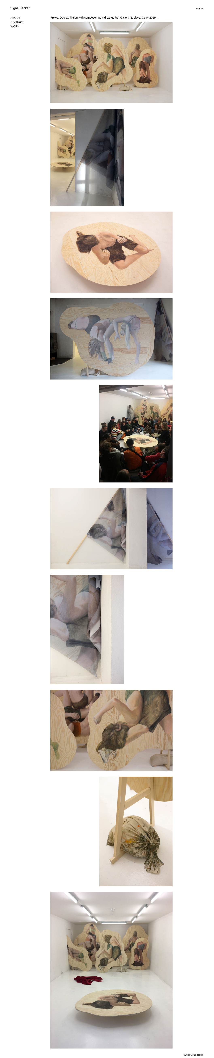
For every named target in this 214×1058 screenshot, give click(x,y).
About (15, 17)
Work (15, 26)
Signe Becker (20, 8)
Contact (17, 22)
